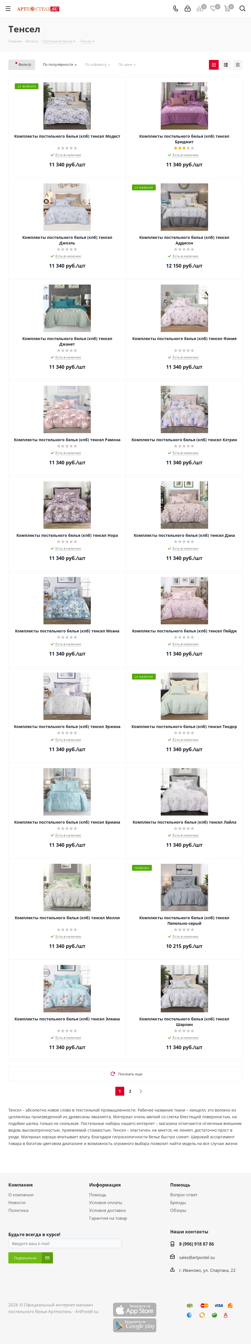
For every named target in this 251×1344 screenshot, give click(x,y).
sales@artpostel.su (197, 1257)
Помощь (97, 1194)
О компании (21, 1194)
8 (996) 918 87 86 (196, 1244)
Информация (105, 1185)
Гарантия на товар (108, 1218)
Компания (20, 1185)
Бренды (178, 1202)
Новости (17, 1202)
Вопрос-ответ (184, 1194)
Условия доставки (107, 1210)
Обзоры (178, 1210)
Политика (18, 1210)
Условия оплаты (105, 1202)
